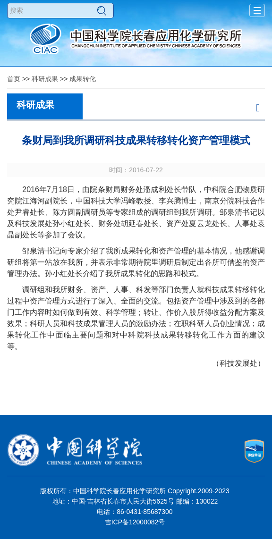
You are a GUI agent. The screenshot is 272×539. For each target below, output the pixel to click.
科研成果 (45, 79)
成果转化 (82, 79)
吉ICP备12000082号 (135, 522)
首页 (13, 79)
